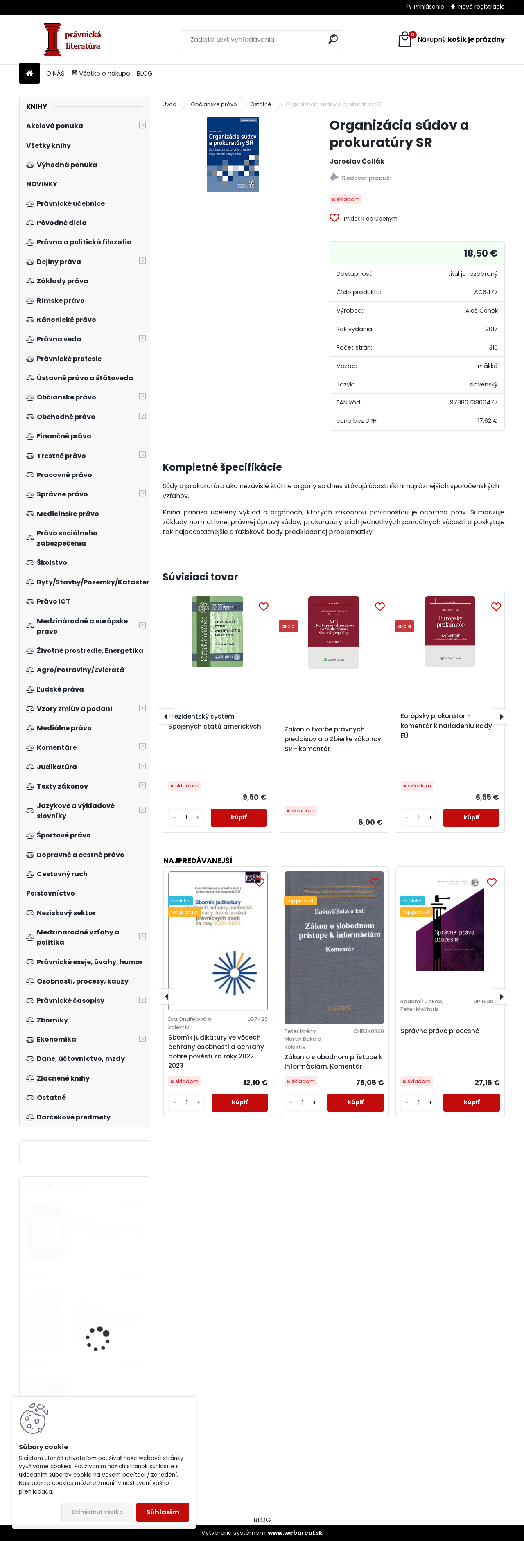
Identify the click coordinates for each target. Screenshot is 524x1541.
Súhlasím (162, 1512)
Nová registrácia (481, 6)
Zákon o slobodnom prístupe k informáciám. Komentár (333, 1062)
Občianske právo (214, 104)
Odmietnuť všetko (97, 1512)
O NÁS (55, 73)
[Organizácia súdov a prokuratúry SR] (233, 154)
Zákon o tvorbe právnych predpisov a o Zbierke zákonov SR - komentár (333, 739)
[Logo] (75, 39)
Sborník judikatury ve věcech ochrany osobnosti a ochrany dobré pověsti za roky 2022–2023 (216, 1051)
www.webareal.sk (295, 1533)
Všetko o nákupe (100, 73)
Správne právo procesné (439, 1031)
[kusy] (186, 817)
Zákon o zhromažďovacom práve (109, 1227)
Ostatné (260, 104)
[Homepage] (29, 74)
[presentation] (166, 716)
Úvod (169, 104)
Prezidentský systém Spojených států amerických (214, 721)
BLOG (145, 73)
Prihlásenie (429, 6)
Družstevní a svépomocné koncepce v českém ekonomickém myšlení (109, 1323)
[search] (333, 39)
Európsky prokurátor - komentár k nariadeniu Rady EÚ (446, 726)
